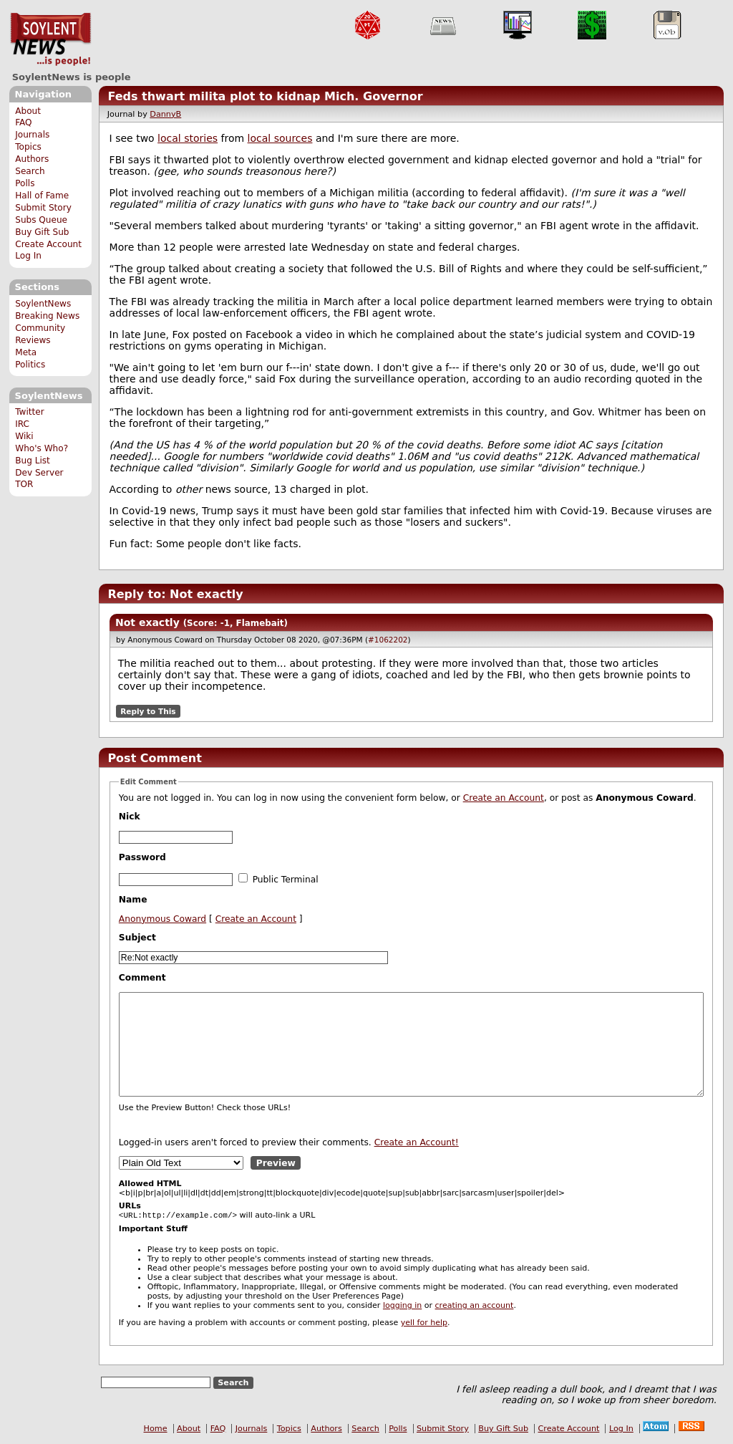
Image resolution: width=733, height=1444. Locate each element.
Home (156, 1430)
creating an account (474, 1306)
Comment (142, 978)
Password (142, 857)
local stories (187, 138)
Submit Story (43, 208)
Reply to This (147, 711)
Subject (137, 938)
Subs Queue (41, 220)
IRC (22, 424)
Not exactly (147, 622)
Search (30, 171)
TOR (24, 484)
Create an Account (503, 798)
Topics (28, 147)
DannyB (165, 114)
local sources (280, 138)
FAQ (23, 122)
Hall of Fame (42, 196)
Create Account (48, 244)
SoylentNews (50, 39)
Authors (32, 159)
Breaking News (47, 316)
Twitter (29, 412)
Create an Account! (416, 1142)
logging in (402, 1306)
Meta (26, 352)
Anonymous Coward (162, 919)
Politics (30, 365)
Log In (28, 256)
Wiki (24, 436)
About (28, 111)
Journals (32, 135)
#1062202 (388, 639)
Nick (129, 817)
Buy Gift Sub (42, 232)
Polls (24, 183)
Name (133, 900)
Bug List (32, 461)
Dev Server (39, 473)
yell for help (424, 1324)
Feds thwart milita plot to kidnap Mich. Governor (264, 96)
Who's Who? (41, 448)
